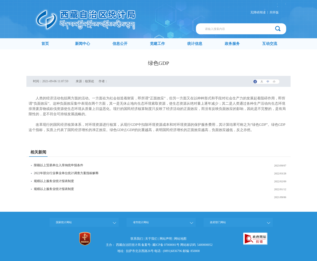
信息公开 (119, 44)
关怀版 (274, 12)
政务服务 (232, 44)
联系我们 (137, 238)
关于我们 (151, 238)
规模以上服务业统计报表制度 (54, 181)
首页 (45, 44)
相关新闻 (38, 152)
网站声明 (166, 238)
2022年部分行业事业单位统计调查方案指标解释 (66, 173)
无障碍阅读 (258, 12)
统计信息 (194, 44)
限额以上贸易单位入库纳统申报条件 (58, 165)
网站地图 (180, 238)
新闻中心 (82, 44)
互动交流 (269, 44)
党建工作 (157, 44)
